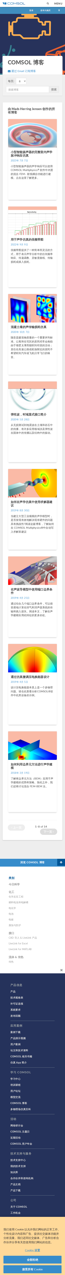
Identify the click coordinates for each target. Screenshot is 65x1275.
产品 (12, 991)
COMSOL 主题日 (20, 1131)
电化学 (12, 908)
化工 (11, 892)
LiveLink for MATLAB (20, 949)
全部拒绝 (32, 1260)
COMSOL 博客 (18, 1103)
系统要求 (15, 1009)
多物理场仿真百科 (20, 1109)
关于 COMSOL (18, 1206)
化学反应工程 (16, 896)
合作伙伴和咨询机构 (21, 1178)
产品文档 (15, 1184)
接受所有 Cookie (32, 1270)
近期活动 (15, 1137)
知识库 (14, 1172)
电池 (11, 913)
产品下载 (15, 1190)
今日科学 (14, 884)
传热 (11, 961)
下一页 (49, 832)
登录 (31, 10)
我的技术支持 (18, 1166)
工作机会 (15, 1212)
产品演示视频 (18, 1038)
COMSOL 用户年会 (21, 1143)
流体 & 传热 (16, 957)
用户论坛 (15, 1091)
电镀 (11, 919)
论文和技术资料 (19, 1050)
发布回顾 (15, 1015)
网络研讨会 (16, 1125)
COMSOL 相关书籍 (21, 1056)
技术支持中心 (18, 1160)
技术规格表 (16, 997)
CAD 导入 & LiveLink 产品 (23, 937)
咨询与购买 (45, 10)
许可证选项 (16, 1003)
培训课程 (15, 1085)
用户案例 (15, 1044)
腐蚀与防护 (15, 925)
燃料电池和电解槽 (18, 902)
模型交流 (15, 1097)
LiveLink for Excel (18, 943)
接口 (11, 933)
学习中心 (15, 1078)
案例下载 (15, 1032)
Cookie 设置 (32, 1250)
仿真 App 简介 (18, 1062)
